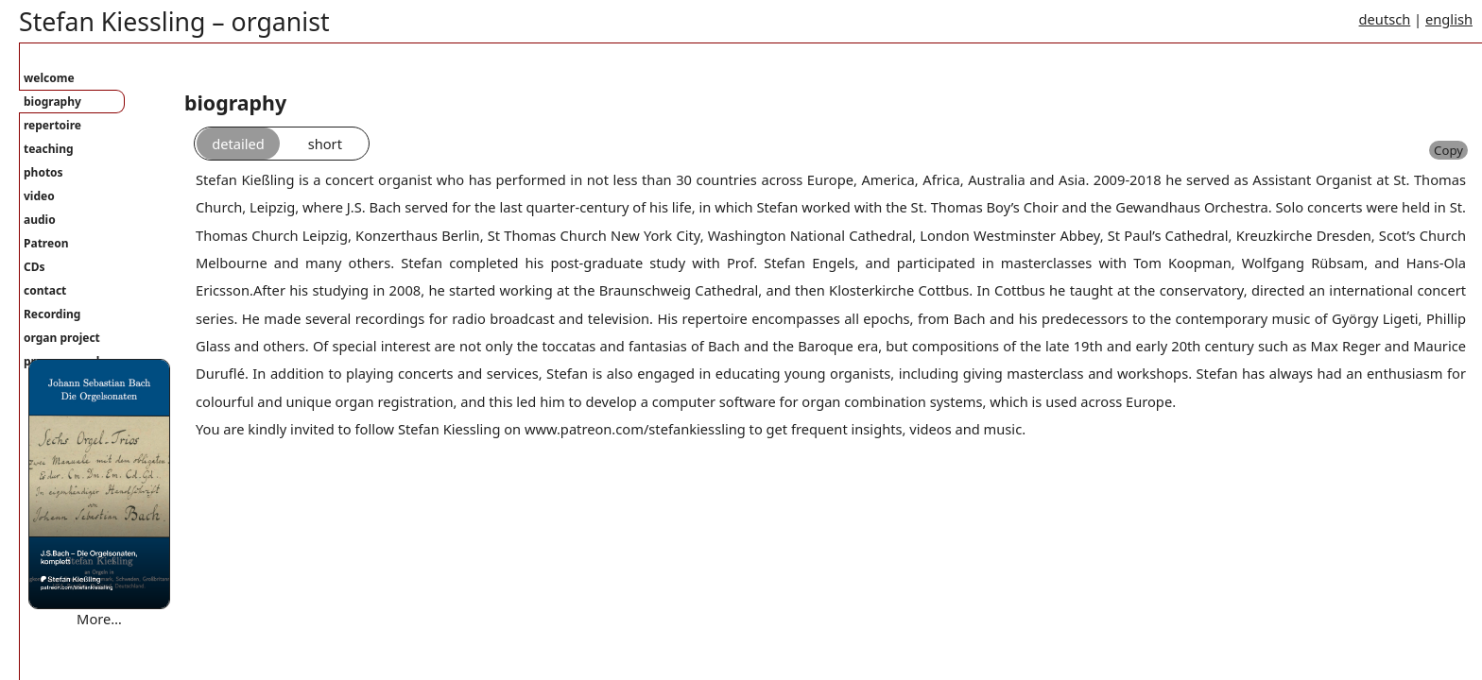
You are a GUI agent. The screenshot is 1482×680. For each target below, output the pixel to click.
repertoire (52, 125)
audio (40, 220)
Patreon (46, 243)
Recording (52, 314)
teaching (49, 149)
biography (52, 102)
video (39, 196)
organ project (62, 338)
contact (45, 290)
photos (43, 172)
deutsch (1385, 18)
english (1449, 18)
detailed (238, 143)
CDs (34, 267)
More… (99, 618)
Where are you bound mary (117, 637)
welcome (49, 78)
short (325, 143)
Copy (1448, 150)
